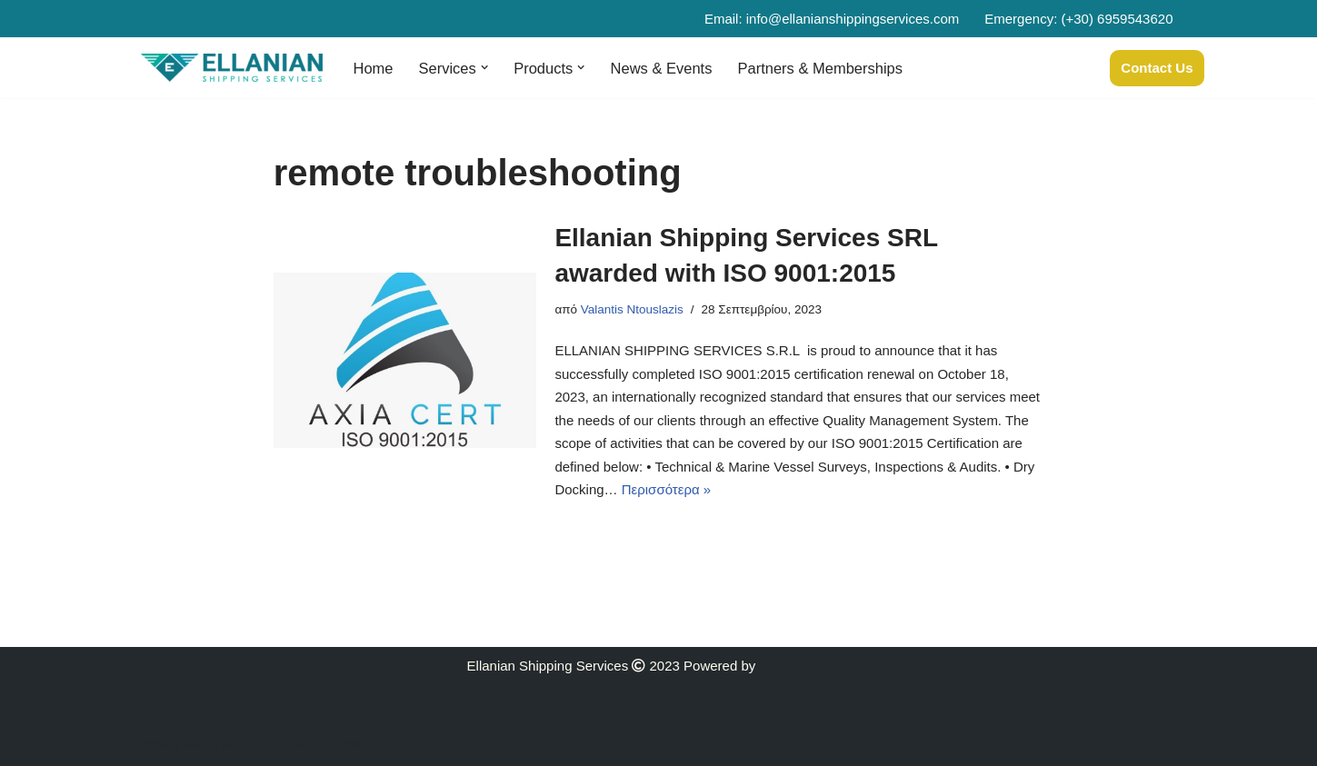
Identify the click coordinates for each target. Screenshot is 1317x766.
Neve (157, 743)
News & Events (661, 68)
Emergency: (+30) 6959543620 (1078, 18)
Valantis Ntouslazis (632, 309)
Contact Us (1156, 67)
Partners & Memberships (820, 68)
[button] (484, 67)
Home (374, 68)
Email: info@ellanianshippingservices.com (831, 18)
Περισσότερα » (666, 489)
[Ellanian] (232, 68)
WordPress (328, 743)
